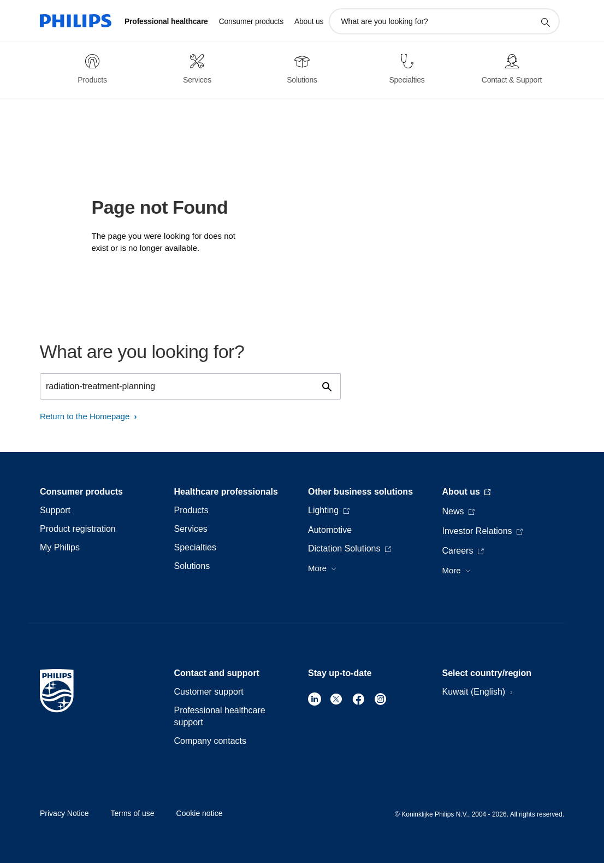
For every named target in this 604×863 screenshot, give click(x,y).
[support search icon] (545, 21)
